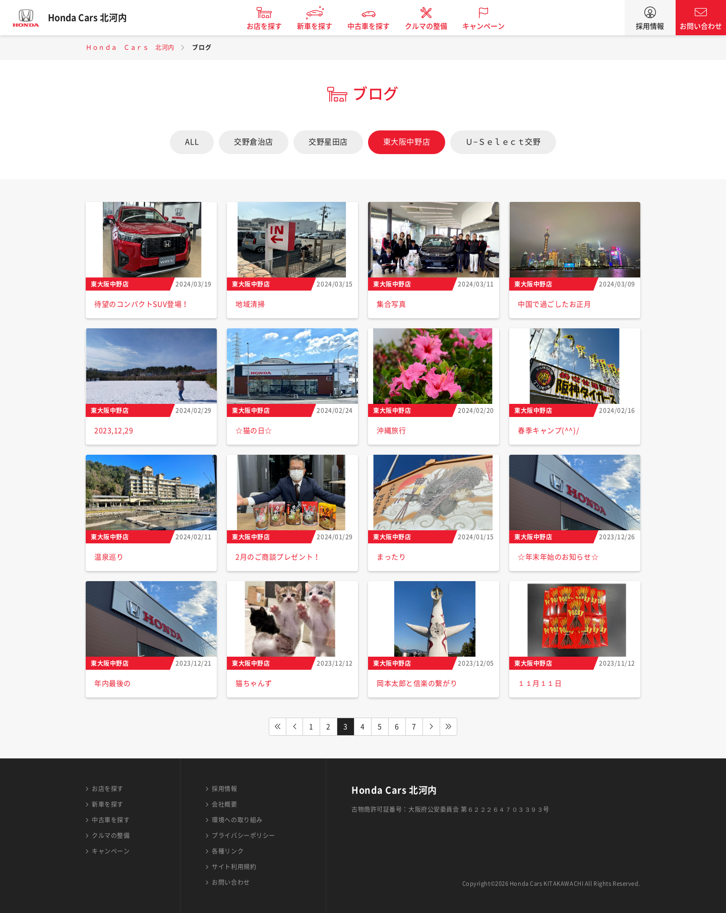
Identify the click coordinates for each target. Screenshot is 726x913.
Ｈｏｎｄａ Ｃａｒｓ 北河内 (130, 47)
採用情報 (650, 26)
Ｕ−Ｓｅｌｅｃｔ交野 (502, 142)
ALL (192, 142)
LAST (448, 727)
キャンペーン (489, 26)
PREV (294, 727)
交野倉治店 (253, 142)
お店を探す (270, 26)
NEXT (431, 727)
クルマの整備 (432, 26)
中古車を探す (374, 26)
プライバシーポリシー (243, 835)
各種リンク (228, 851)
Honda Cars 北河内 (93, 18)
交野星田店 (328, 142)
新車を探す (320, 26)
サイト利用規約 (234, 867)
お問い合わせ (701, 26)
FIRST (277, 727)
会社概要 (224, 804)
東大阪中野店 (406, 142)
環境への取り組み (237, 820)
